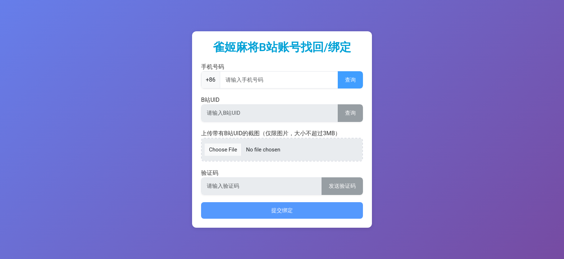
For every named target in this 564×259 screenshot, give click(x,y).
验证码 (209, 172)
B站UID (210, 99)
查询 (350, 80)
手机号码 (212, 66)
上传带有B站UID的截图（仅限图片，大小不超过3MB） (271, 133)
